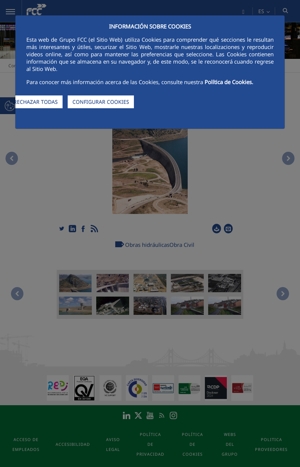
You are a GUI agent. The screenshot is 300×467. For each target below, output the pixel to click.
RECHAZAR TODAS (36, 101)
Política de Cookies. (229, 82)
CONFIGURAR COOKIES (100, 101)
